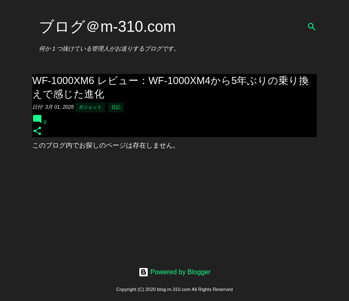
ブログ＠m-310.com (107, 26)
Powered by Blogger (175, 271)
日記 (116, 107)
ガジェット (90, 107)
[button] (37, 131)
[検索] (312, 27)
